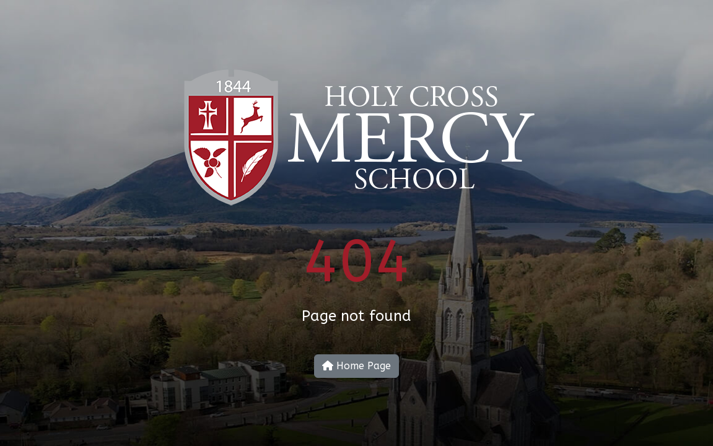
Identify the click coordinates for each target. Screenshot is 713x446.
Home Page (356, 366)
